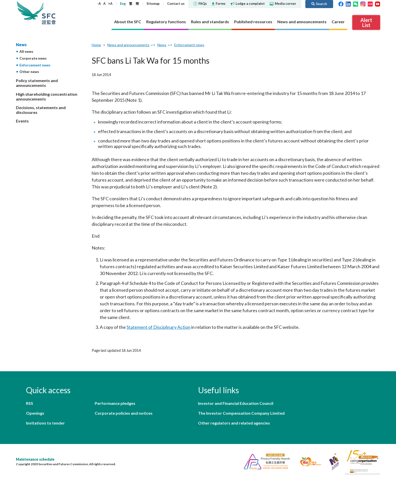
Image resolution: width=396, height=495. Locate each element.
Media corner (283, 4)
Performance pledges (115, 403)
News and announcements (128, 45)
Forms (219, 4)
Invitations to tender (45, 422)
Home (96, 45)
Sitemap (153, 4)
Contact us (176, 4)
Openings (35, 413)
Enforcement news (35, 65)
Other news (29, 71)
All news (26, 51)
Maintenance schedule (35, 459)
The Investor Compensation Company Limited (241, 413)
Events (22, 120)
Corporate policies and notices (124, 413)
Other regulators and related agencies (234, 422)
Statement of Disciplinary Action (158, 327)
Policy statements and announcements (37, 83)
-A (99, 4)
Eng (123, 4)
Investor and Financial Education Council (235, 403)
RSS (29, 403)
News (21, 44)
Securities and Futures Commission (49, 12)
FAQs (200, 4)
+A (110, 4)
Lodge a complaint (248, 4)
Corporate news (33, 58)
